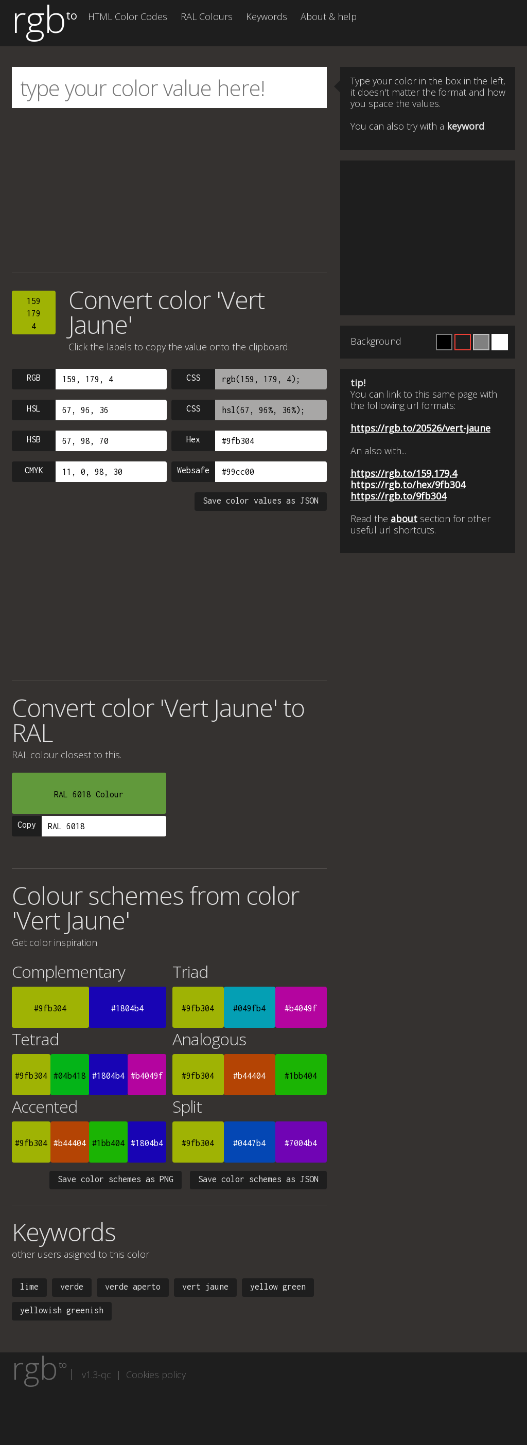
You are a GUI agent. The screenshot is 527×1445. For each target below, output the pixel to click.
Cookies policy (156, 1374)
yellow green (278, 1286)
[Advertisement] (169, 190)
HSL (34, 408)
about (404, 518)
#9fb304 (50, 1008)
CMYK (34, 470)
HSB (34, 439)
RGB (34, 377)
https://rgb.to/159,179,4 (403, 473)
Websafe (193, 470)
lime (29, 1286)
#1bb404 (301, 1075)
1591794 (34, 313)
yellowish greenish (61, 1310)
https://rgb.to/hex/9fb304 (407, 484)
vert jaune (205, 1286)
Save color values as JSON (261, 500)
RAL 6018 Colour (89, 794)
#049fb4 (249, 1008)
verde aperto (133, 1286)
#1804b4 (127, 1008)
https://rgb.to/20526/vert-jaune (420, 428)
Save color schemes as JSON (258, 1179)
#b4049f (301, 1008)
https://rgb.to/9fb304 (398, 496)
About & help (329, 16)
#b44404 (249, 1075)
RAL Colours (207, 16)
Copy (26, 824)
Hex (193, 439)
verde (71, 1286)
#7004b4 (301, 1143)
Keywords (266, 16)
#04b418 (70, 1075)
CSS (193, 377)
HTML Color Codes (127, 16)
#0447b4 (249, 1143)
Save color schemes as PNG (115, 1179)
